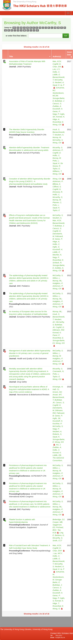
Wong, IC (58, 609)
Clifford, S (57, 187)
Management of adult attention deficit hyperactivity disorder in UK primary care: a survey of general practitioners (29, 353)
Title (11, 56)
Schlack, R (57, 263)
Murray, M (57, 137)
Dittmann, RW (58, 330)
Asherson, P (58, 150)
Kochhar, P (57, 424)
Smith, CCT (57, 541)
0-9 (14, 27)
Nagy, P (56, 114)
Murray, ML (57, 281)
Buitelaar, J (59, 101)
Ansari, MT (57, 395)
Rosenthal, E (58, 122)
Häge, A (56, 119)
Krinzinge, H (58, 387)
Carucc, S (60, 402)
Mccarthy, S (57, 147)
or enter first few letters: (16, 36)
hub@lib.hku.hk (60, 637)
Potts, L (56, 161)
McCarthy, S (58, 140)
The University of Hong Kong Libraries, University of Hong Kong (26, 629)
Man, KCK (57, 61)
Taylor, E (56, 169)
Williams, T (57, 171)
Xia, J (58, 445)
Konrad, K (60, 117)
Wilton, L (56, 278)
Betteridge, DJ (58, 519)
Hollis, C (56, 72)
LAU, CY (56, 69)
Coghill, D (57, 64)
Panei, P (56, 335)
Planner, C (57, 202)
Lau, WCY (58, 553)
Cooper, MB (57, 522)
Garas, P (56, 111)
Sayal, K (56, 85)
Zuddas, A (57, 106)
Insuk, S (56, 129)
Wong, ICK (58, 125)
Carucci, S (57, 103)
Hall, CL (56, 389)
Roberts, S (57, 434)
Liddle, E (56, 74)
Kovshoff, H (57, 109)
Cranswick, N (58, 371)
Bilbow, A (56, 184)
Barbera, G (59, 535)
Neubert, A (59, 82)
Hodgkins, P (58, 283)
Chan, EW (58, 67)
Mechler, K (57, 255)
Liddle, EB (57, 455)
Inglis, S (56, 247)
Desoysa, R (57, 192)
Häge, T (56, 603)
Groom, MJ (57, 392)
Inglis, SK (56, 418)
